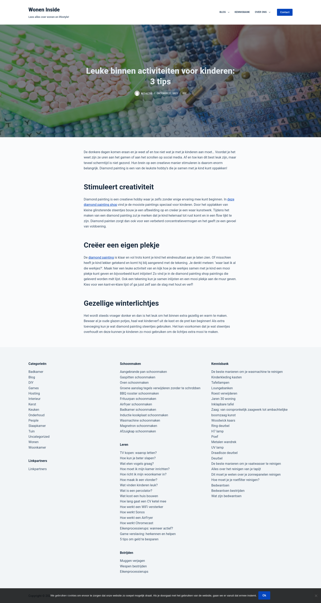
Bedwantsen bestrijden (227, 491)
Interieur (34, 399)
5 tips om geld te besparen (139, 539)
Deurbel (217, 458)
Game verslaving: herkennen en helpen (148, 534)
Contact (284, 12)
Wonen (33, 442)
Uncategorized (39, 437)
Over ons (263, 12)
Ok (265, 596)
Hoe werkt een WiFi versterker (141, 507)
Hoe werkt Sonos (132, 512)
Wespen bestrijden (133, 566)
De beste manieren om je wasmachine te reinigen (247, 372)
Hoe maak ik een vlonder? (138, 480)
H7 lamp (217, 431)
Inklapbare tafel (222, 404)
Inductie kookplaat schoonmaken (144, 415)
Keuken (33, 410)
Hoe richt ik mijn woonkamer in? (143, 474)
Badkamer (35, 372)
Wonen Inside (44, 10)
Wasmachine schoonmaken (140, 420)
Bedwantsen (220, 485)
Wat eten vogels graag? (137, 464)
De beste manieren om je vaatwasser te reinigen (246, 464)
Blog (225, 12)
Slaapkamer (37, 426)
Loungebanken (222, 388)
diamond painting (101, 257)
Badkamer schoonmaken (138, 410)
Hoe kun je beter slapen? (138, 458)
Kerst (32, 404)
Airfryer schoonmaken (136, 404)
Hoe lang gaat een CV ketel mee (143, 501)
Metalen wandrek (223, 442)
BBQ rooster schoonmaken (139, 393)
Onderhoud (36, 415)
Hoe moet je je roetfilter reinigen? (235, 480)
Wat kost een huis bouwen (139, 496)
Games (33, 388)
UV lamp (217, 447)
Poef (214, 437)
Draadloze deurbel (224, 453)
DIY (184, 93)
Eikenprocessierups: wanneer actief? (146, 528)
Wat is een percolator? (136, 491)
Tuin (31, 431)
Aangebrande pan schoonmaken (143, 372)
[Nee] (316, 596)
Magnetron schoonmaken (138, 426)
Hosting (34, 393)
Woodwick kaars (223, 420)
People (33, 420)
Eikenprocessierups (134, 572)
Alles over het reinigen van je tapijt (236, 469)
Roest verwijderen (224, 393)
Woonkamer (37, 447)
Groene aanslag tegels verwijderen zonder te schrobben (160, 388)
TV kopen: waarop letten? (138, 453)
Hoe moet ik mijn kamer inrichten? (145, 469)
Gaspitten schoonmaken (137, 377)
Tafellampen (220, 383)
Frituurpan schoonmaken (138, 399)
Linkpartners (37, 469)
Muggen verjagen (132, 561)
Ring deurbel (220, 426)
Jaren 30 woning (223, 399)
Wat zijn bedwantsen (226, 496)
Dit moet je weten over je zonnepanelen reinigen (246, 474)
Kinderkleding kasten (226, 377)
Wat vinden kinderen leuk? (139, 485)
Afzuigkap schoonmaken (138, 431)
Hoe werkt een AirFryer (136, 518)
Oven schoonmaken (134, 383)
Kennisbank (242, 12)
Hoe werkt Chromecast (136, 523)
